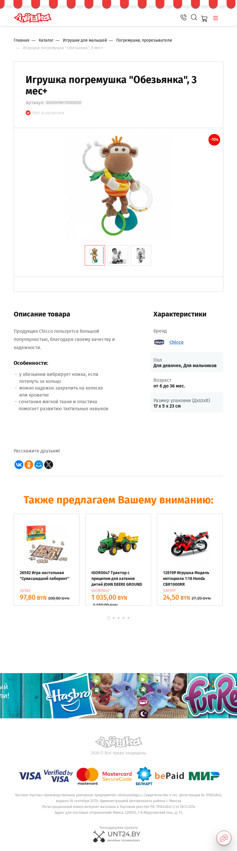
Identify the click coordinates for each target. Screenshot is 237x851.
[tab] (95, 255)
